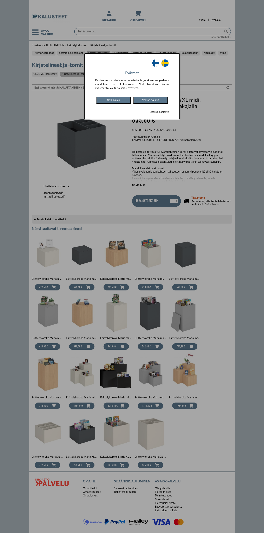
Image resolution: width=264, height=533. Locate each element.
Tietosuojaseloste (158, 112)
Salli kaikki (113, 100)
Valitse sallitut (150, 100)
